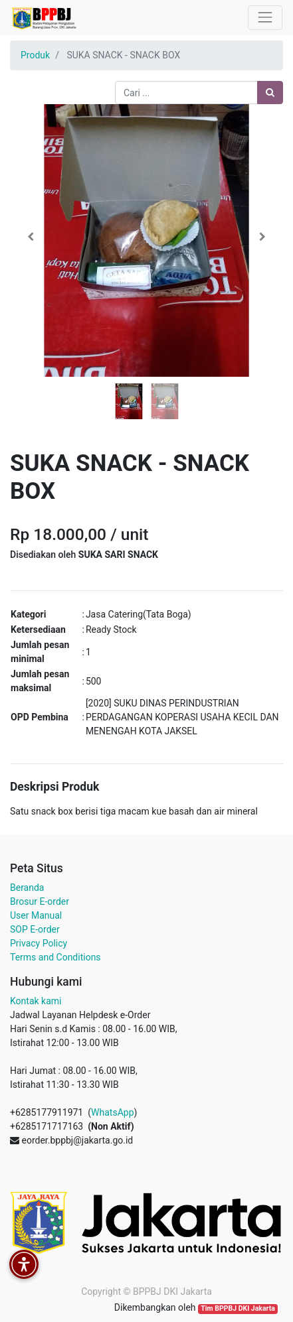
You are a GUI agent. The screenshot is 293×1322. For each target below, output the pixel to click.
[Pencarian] (270, 92)
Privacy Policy (38, 943)
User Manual (36, 915)
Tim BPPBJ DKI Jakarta (238, 1308)
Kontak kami (35, 1001)
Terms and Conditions (55, 957)
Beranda (27, 887)
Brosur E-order (39, 901)
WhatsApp (112, 1112)
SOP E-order (35, 929)
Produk (35, 55)
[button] (30, 236)
